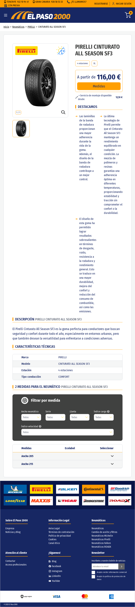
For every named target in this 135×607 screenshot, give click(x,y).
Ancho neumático (29, 411)
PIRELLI (31, 26)
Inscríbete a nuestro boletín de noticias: (109, 561)
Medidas (99, 86)
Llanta (73, 411)
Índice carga (102, 411)
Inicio (6, 26)
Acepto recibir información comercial (109, 572)
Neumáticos (18, 26)
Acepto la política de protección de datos (108, 578)
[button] (67, 456)
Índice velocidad (31, 426)
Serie (48, 411)
